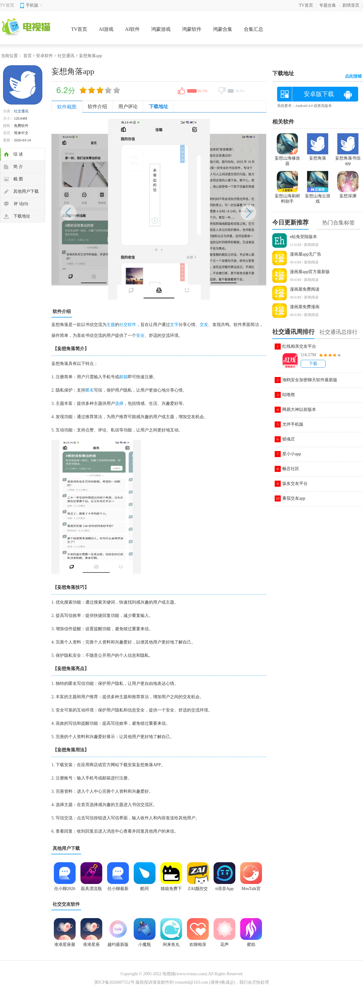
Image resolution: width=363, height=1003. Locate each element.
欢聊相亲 (197, 944)
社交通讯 (65, 55)
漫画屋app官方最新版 (310, 271)
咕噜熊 (288, 394)
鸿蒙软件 (191, 29)
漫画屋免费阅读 (304, 289)
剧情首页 (350, 5)
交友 (204, 324)
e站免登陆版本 (303, 236)
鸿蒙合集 (222, 29)
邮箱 (123, 377)
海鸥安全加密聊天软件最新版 (309, 380)
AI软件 (132, 29)
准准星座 (91, 944)
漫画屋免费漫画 (304, 307)
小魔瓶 (144, 944)
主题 (110, 324)
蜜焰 (251, 944)
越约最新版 (118, 944)
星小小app (291, 454)
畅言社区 (290, 468)
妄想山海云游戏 (317, 196)
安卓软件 (44, 55)
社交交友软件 (66, 904)
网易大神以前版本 (299, 409)
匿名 (89, 390)
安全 (140, 335)
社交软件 (127, 324)
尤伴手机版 (292, 424)
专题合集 (327, 5)
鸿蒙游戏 (161, 29)
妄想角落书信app (348, 158)
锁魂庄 (288, 439)
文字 (174, 324)
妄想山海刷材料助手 (287, 196)
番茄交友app (293, 498)
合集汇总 (253, 29)
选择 (119, 403)
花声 (224, 944)
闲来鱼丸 (171, 944)
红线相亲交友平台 (299, 346)
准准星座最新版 (64, 946)
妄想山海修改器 (287, 158)
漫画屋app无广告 (305, 254)
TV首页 (7, 5)
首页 (27, 55)
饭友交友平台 (295, 483)
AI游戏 (106, 29)
